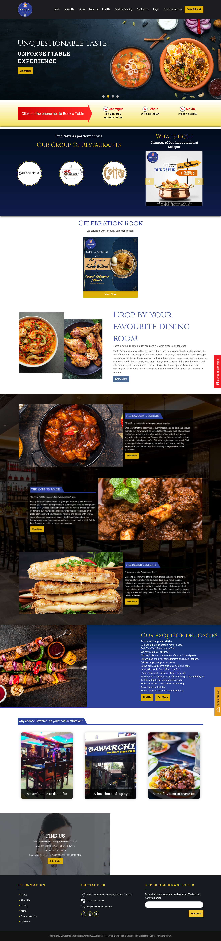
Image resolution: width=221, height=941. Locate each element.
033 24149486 (113, 114)
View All (110, 294)
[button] (166, 175)
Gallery (24, 905)
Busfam (168, 936)
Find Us (106, 9)
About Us (69, 9)
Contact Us (143, 9)
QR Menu (25, 921)
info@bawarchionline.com (99, 906)
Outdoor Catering (123, 9)
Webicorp (143, 936)
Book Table (194, 9)
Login (156, 9)
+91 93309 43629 (150, 114)
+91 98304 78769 (113, 117)
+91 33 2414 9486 (95, 900)
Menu (92, 9)
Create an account (173, 9)
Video (82, 9)
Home (57, 9)
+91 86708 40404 (187, 114)
